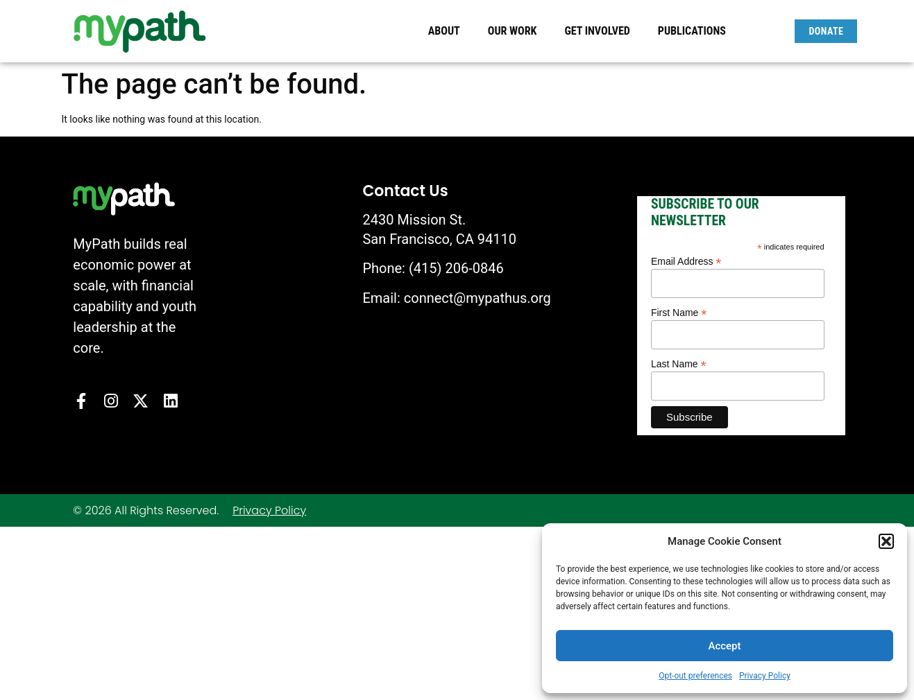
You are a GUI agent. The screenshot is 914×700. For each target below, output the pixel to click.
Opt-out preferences (695, 676)
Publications (692, 30)
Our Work (516, 31)
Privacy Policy (764, 676)
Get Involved (600, 31)
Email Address (686, 261)
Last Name (678, 363)
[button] (886, 541)
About (447, 31)
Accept (724, 646)
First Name (679, 312)
